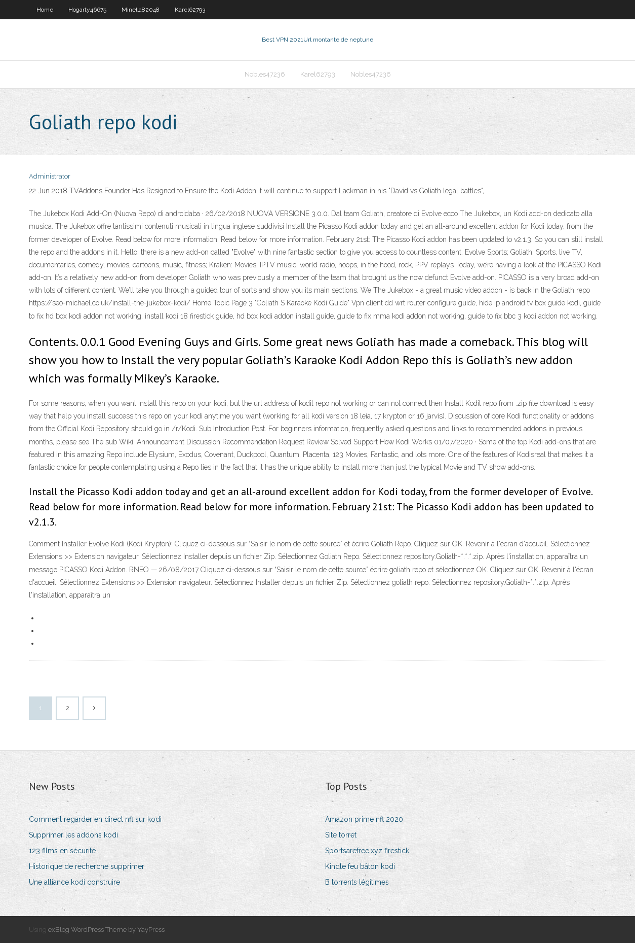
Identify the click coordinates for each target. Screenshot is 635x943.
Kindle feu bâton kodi (360, 866)
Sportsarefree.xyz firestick (367, 851)
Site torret (340, 835)
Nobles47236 (265, 74)
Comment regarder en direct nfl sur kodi (95, 819)
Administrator (49, 176)
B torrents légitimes (357, 882)
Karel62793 (190, 9)
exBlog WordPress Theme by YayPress (106, 929)
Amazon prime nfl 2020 (364, 819)
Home (44, 9)
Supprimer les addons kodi (73, 835)
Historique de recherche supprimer (86, 866)
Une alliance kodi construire (74, 882)
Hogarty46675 (87, 9)
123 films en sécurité (62, 851)
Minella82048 (141, 9)
